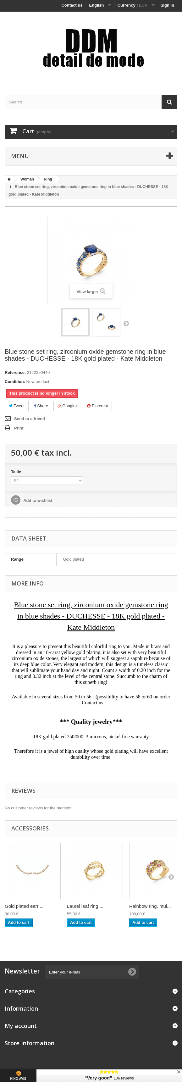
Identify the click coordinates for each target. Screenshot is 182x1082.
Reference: (15, 372)
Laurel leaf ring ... (85, 906)
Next (126, 323)
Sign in (167, 5)
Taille (16, 471)
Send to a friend (29, 418)
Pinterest (97, 405)
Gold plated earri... (24, 906)
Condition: (15, 381)
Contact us (71, 5)
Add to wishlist (37, 500)
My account (21, 1025)
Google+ (68, 405)
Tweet (17, 405)
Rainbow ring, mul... (150, 906)
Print (19, 428)
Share (41, 405)
